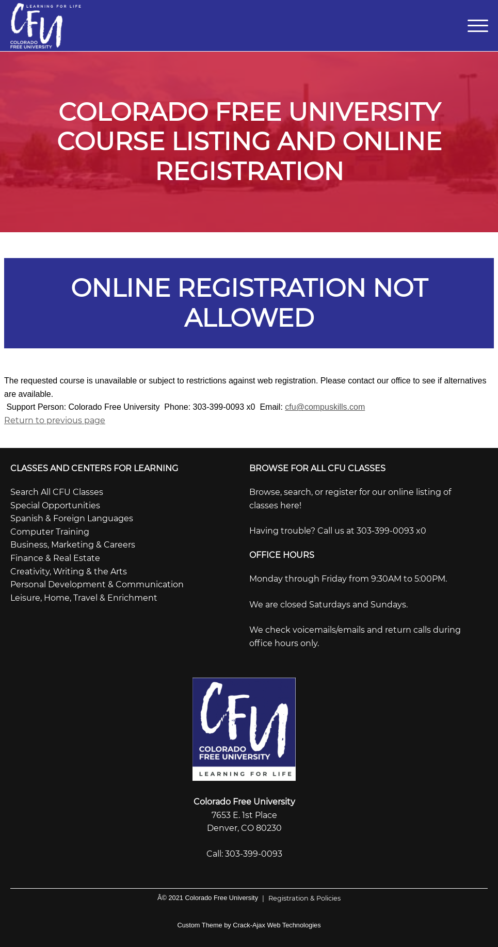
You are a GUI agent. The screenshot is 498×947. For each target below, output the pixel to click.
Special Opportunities (55, 505)
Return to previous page (54, 420)
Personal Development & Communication (97, 584)
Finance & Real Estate (55, 558)
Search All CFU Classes (56, 492)
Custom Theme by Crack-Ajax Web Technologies (248, 925)
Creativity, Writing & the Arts (68, 571)
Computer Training (49, 532)
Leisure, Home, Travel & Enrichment (83, 598)
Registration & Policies (299, 898)
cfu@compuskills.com (325, 407)
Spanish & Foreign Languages (71, 518)
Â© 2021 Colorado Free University (207, 898)
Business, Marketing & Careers (72, 545)
